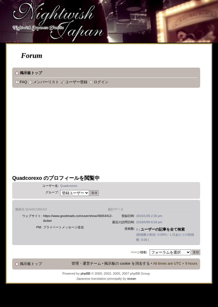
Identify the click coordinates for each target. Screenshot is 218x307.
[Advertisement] (78, 133)
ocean (131, 278)
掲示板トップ (31, 73)
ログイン (101, 82)
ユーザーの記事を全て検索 (163, 229)
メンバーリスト (46, 82)
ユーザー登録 (76, 82)
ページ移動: (139, 252)
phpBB (86, 273)
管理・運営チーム (86, 264)
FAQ (23, 82)
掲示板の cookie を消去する (127, 264)
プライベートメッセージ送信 (63, 227)
